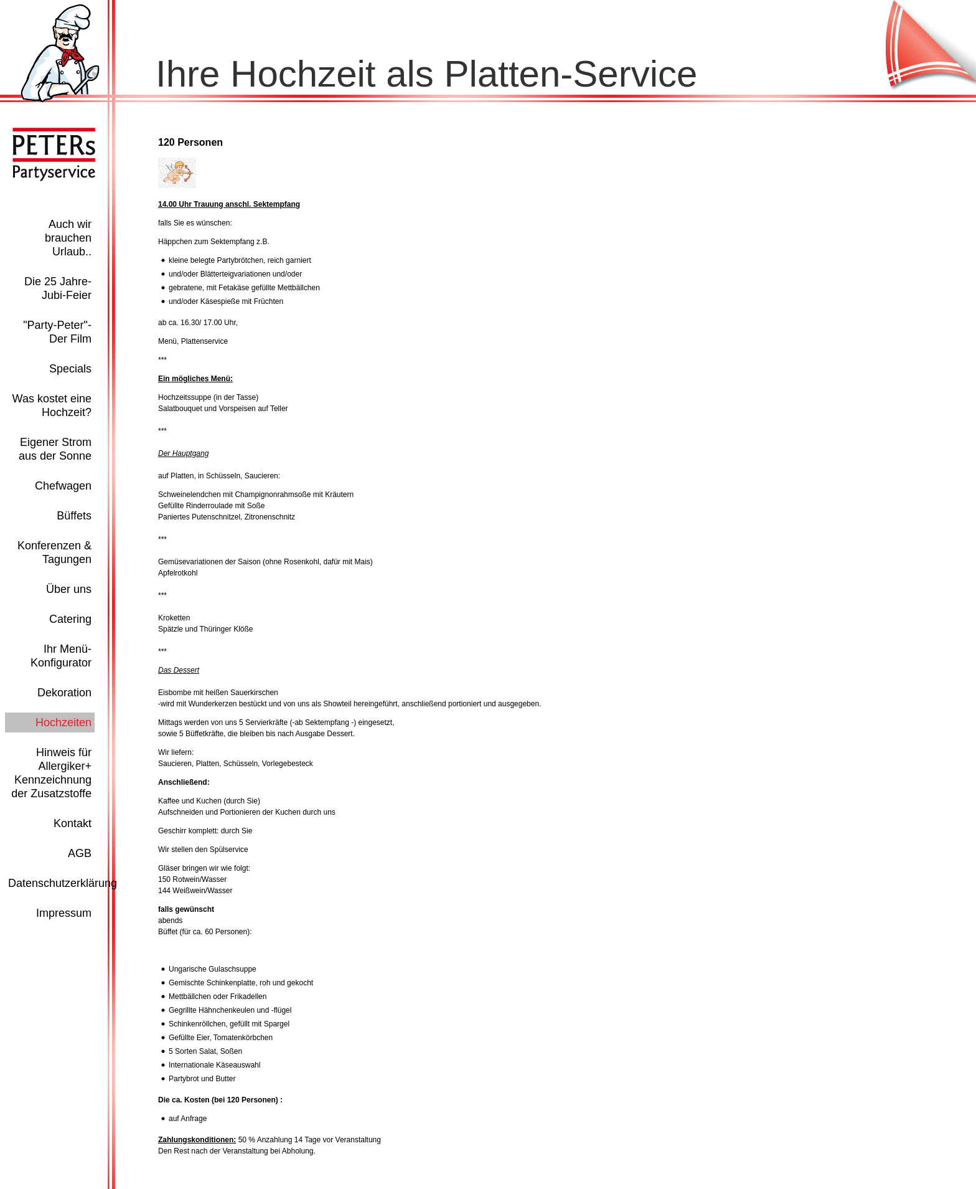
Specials (70, 368)
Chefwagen (63, 486)
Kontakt (73, 823)
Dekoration (64, 692)
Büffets (74, 515)
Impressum (64, 913)
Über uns (69, 589)
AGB (80, 853)
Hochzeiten (63, 722)
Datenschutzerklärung (62, 883)
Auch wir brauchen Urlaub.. (68, 238)
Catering (70, 619)
